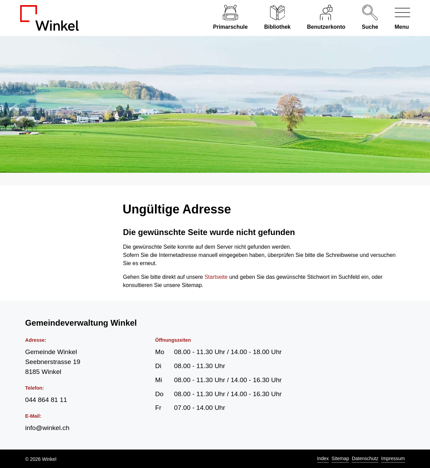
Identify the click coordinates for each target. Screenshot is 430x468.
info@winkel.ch (47, 427)
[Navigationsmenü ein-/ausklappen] (398, 17)
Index (323, 458)
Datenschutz (365, 458)
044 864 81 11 (46, 399)
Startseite (216, 277)
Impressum (393, 458)
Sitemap (340, 458)
